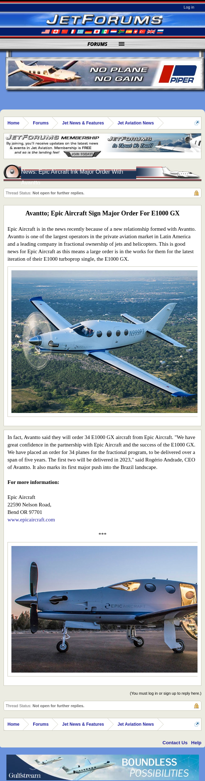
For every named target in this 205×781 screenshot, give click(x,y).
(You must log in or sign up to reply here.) (165, 693)
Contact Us (175, 742)
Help (196, 742)
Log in (189, 7)
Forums (98, 44)
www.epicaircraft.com (31, 519)
